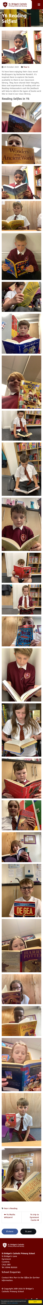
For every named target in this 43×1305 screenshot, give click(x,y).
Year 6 (26, 67)
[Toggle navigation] (39, 5)
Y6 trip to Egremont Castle (34, 1217)
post (28, 1231)
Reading (13, 1208)
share (9, 1231)
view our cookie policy (12, 1303)
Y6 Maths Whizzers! (9, 1215)
